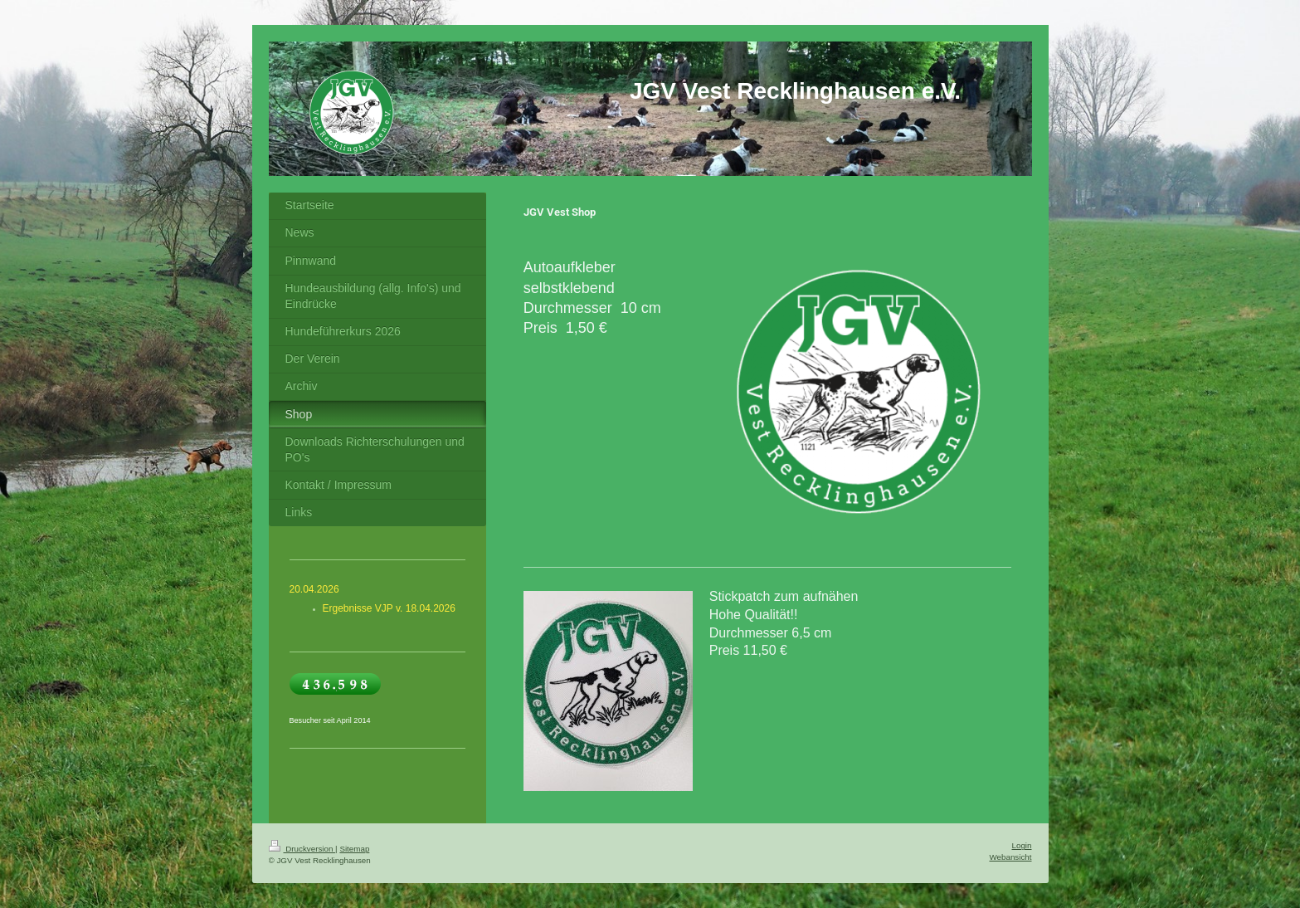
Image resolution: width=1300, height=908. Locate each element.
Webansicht (1010, 857)
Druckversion (302, 848)
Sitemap (354, 848)
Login (1022, 845)
